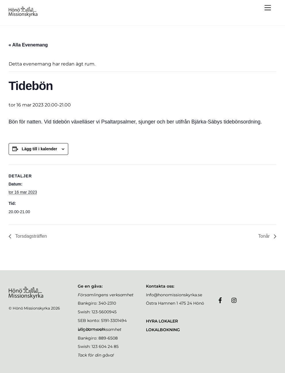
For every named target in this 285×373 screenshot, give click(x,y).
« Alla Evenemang (28, 44)
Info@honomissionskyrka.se (174, 294)
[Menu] (267, 8)
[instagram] (234, 299)
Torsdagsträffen (30, 236)
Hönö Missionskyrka (31, 308)
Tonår (264, 236)
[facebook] (220, 299)
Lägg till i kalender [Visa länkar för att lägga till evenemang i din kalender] (39, 149)
